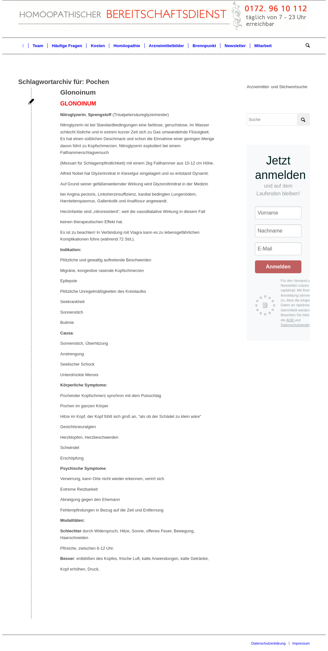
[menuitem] (23, 46)
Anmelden (278, 266)
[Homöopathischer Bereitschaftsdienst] (163, 19)
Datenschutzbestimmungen (302, 325)
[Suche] (305, 46)
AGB (290, 320)
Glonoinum (78, 92)
